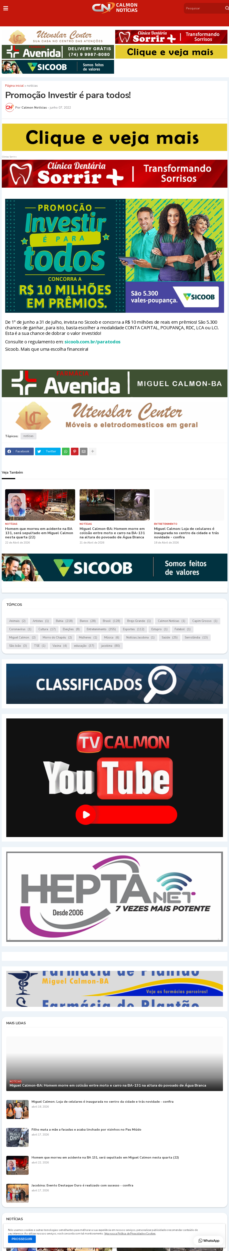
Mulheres (88, 637)
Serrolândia (196, 637)
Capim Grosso (204, 621)
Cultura (47, 629)
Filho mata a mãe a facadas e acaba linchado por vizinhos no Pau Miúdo (86, 1130)
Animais (17, 621)
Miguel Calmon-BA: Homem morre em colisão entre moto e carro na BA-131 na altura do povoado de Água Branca (112, 533)
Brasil (111, 621)
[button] (5, 8)
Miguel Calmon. (22, 637)
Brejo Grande (139, 621)
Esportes (133, 629)
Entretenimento (101, 629)
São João (18, 646)
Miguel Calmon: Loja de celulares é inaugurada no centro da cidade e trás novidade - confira (186, 533)
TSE (39, 646)
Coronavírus (20, 629)
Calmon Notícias (171, 621)
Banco (88, 621)
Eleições (71, 629)
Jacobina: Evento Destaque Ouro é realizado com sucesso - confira (82, 1186)
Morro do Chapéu (57, 637)
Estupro (159, 629)
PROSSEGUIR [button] (22, 1239)
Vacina (60, 646)
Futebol (183, 629)
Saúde (170, 637)
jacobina (110, 646)
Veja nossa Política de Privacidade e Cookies (130, 1233)
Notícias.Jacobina (140, 637)
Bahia (64, 621)
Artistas (41, 621)
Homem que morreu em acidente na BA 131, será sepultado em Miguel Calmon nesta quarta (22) (39, 533)
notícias (32, 85)
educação (84, 646)
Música (111, 637)
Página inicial (14, 85)
